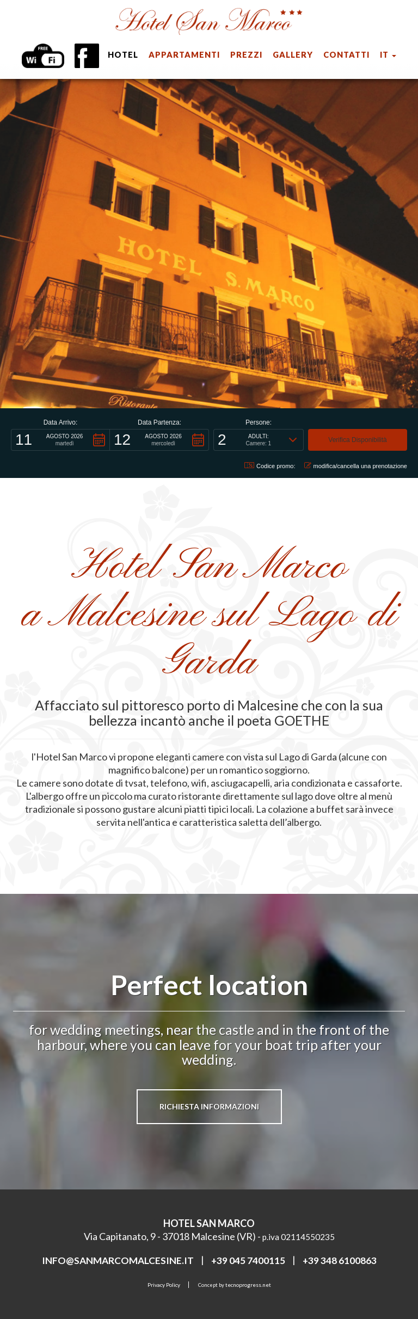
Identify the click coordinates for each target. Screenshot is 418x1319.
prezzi (246, 54)
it (388, 54)
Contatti (346, 54)
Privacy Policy (163, 1284)
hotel (123, 54)
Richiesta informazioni (209, 1106)
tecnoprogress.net (248, 1284)
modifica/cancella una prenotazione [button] (355, 465)
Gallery (293, 54)
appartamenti (184, 54)
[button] (60, 440)
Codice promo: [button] (270, 465)
